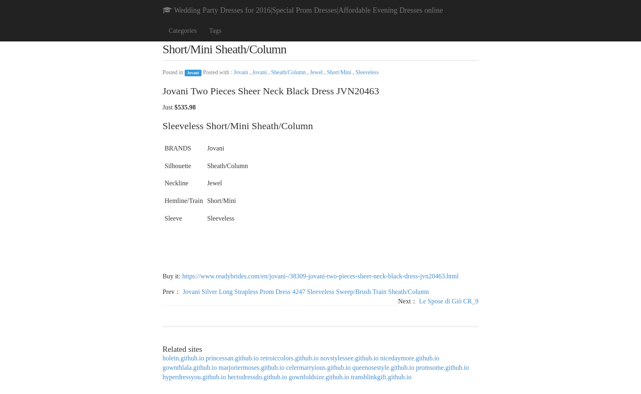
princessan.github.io (232, 358)
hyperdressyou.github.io (194, 377)
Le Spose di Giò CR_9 (448, 301)
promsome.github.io (442, 367)
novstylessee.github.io (349, 358)
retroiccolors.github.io (289, 358)
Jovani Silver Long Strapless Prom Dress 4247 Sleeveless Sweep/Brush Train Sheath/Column (306, 291)
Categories (183, 30)
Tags (215, 30)
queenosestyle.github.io (383, 367)
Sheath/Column (289, 72)
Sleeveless (367, 72)
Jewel (317, 72)
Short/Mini (340, 72)
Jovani (193, 73)
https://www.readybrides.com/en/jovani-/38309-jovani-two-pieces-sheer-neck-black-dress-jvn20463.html (320, 276)
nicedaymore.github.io (410, 358)
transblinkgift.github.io (381, 377)
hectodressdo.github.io (257, 377)
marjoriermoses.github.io (251, 367)
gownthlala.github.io (190, 367)
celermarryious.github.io (318, 367)
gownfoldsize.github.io (319, 377)
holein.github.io (183, 358)
